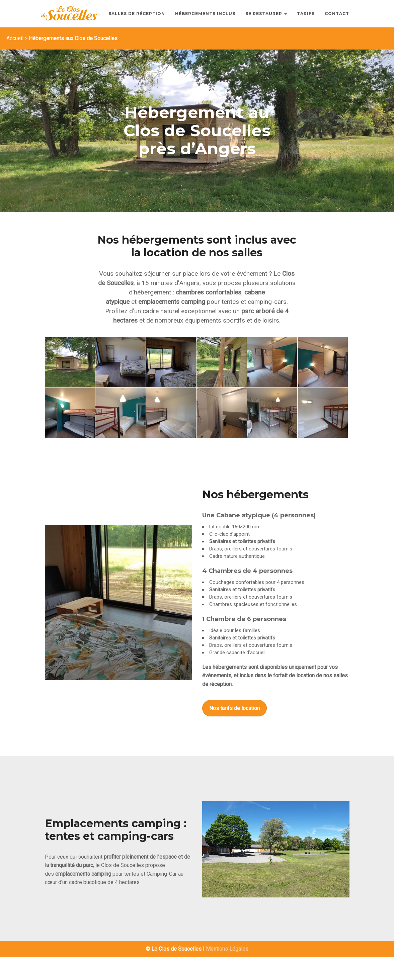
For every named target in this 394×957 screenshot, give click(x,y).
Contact (337, 13)
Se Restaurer (266, 13)
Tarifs (306, 13)
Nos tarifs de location (234, 708)
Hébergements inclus (205, 13)
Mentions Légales (227, 949)
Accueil (14, 38)
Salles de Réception (136, 13)
